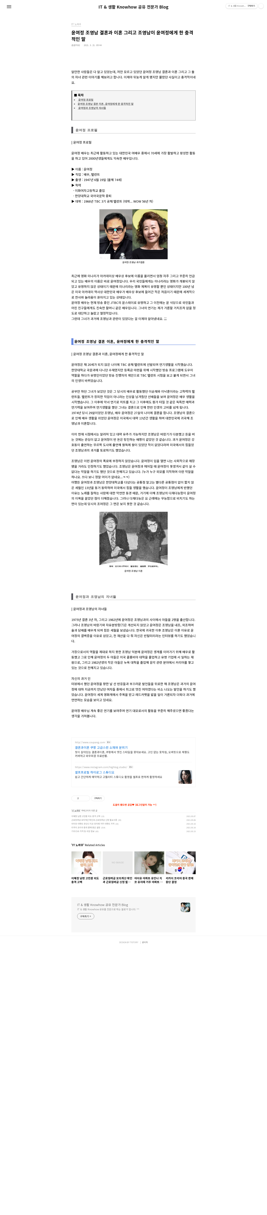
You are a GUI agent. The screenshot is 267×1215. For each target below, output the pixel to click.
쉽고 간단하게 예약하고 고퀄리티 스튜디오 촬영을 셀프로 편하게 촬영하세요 (118, 920)
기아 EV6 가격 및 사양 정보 (82, 1097)
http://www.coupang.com (90, 886)
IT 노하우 (76, 1076)
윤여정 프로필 (85, 99)
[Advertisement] (133, 434)
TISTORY (134, 1208)
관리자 (145, 1208)
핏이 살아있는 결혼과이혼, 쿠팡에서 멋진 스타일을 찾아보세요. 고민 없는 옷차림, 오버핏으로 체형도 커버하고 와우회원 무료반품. (132, 897)
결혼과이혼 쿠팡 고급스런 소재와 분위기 (101, 891)
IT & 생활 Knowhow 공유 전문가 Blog (133, 7)
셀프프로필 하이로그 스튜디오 (94, 916)
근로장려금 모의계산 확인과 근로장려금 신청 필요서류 (94, 1086)
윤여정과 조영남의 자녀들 (92, 108)
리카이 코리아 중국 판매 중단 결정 (85, 1093)
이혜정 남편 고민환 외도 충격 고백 (85, 1082)
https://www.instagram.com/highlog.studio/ (101, 910)
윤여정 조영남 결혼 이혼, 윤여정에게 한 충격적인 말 (106, 104)
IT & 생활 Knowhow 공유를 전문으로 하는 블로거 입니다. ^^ (108, 1175)
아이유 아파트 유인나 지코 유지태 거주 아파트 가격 (92, 1089)
